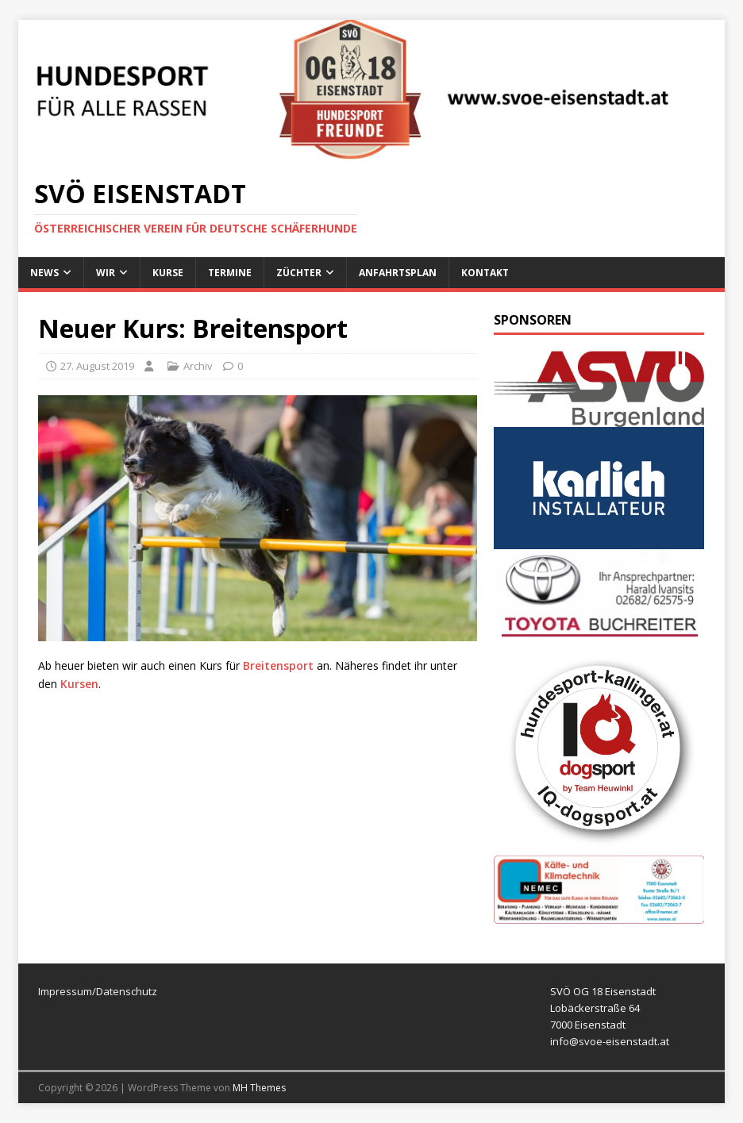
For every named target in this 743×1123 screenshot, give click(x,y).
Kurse (167, 272)
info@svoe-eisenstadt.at (609, 1041)
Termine (230, 272)
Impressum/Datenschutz (97, 991)
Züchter (298, 272)
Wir (105, 272)
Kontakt (485, 272)
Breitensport (280, 665)
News (44, 272)
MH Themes (259, 1087)
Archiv (198, 366)
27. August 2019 (97, 366)
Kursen (79, 683)
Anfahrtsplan (398, 272)
